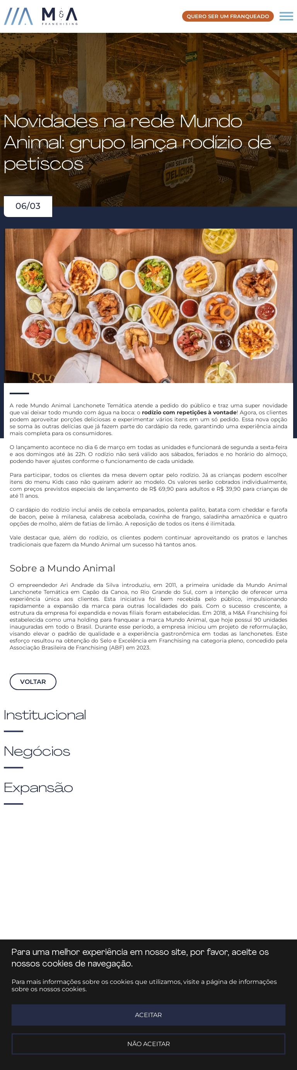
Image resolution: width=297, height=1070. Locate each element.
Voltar (33, 681)
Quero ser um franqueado (228, 16)
